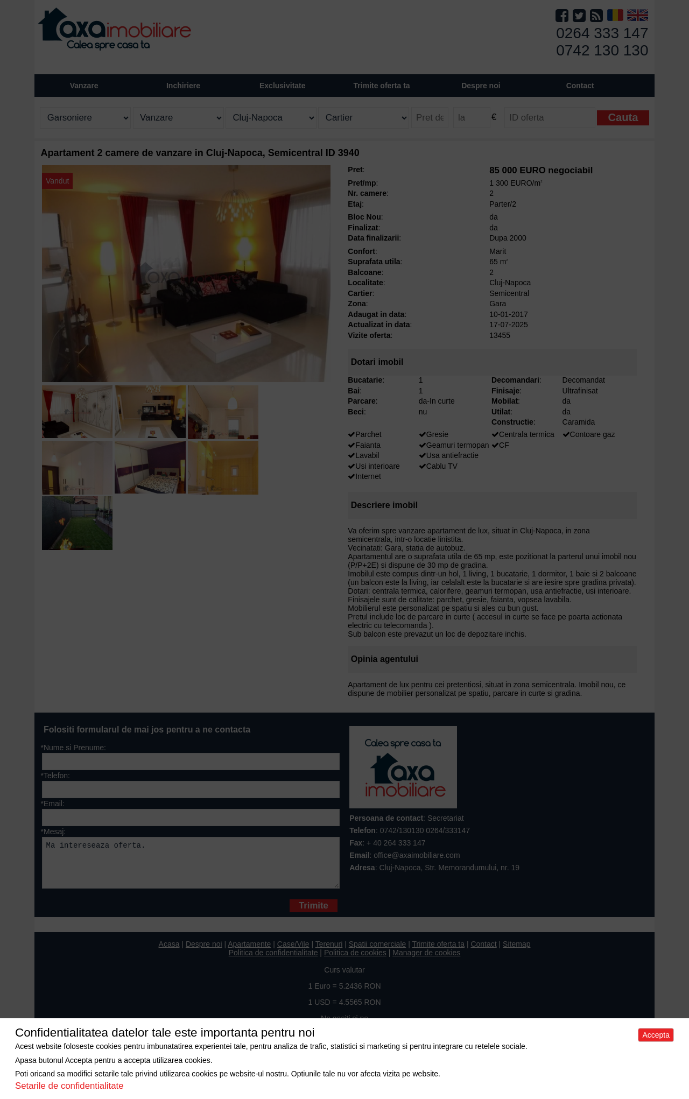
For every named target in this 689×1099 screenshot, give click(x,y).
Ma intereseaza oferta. (191, 867)
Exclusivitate (282, 85)
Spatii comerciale (377, 952)
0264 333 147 (602, 33)
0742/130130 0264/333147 (425, 830)
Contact (580, 85)
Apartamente (249, 952)
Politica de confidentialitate (273, 960)
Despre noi (204, 952)
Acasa (169, 952)
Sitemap (516, 952)
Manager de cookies (426, 960)
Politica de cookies (355, 960)
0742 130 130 (602, 50)
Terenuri (329, 952)
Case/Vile (293, 952)
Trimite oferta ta (382, 85)
